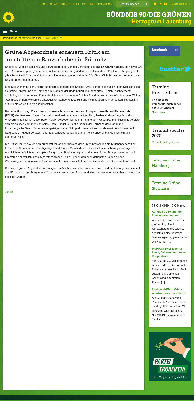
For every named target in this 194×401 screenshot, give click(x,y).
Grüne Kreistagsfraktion (166, 143)
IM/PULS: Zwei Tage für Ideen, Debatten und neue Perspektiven (169, 253)
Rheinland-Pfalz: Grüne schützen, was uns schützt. (169, 292)
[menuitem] (43, 4)
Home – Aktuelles (53, 39)
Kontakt (53, 4)
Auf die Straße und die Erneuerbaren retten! (167, 215)
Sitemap (65, 4)
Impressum (88, 4)
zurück (9, 192)
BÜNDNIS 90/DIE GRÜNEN (142, 14)
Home (43, 4)
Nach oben (158, 113)
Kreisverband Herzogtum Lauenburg (22, 39)
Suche (76, 4)
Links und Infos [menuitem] (178, 4)
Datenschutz (104, 4)
